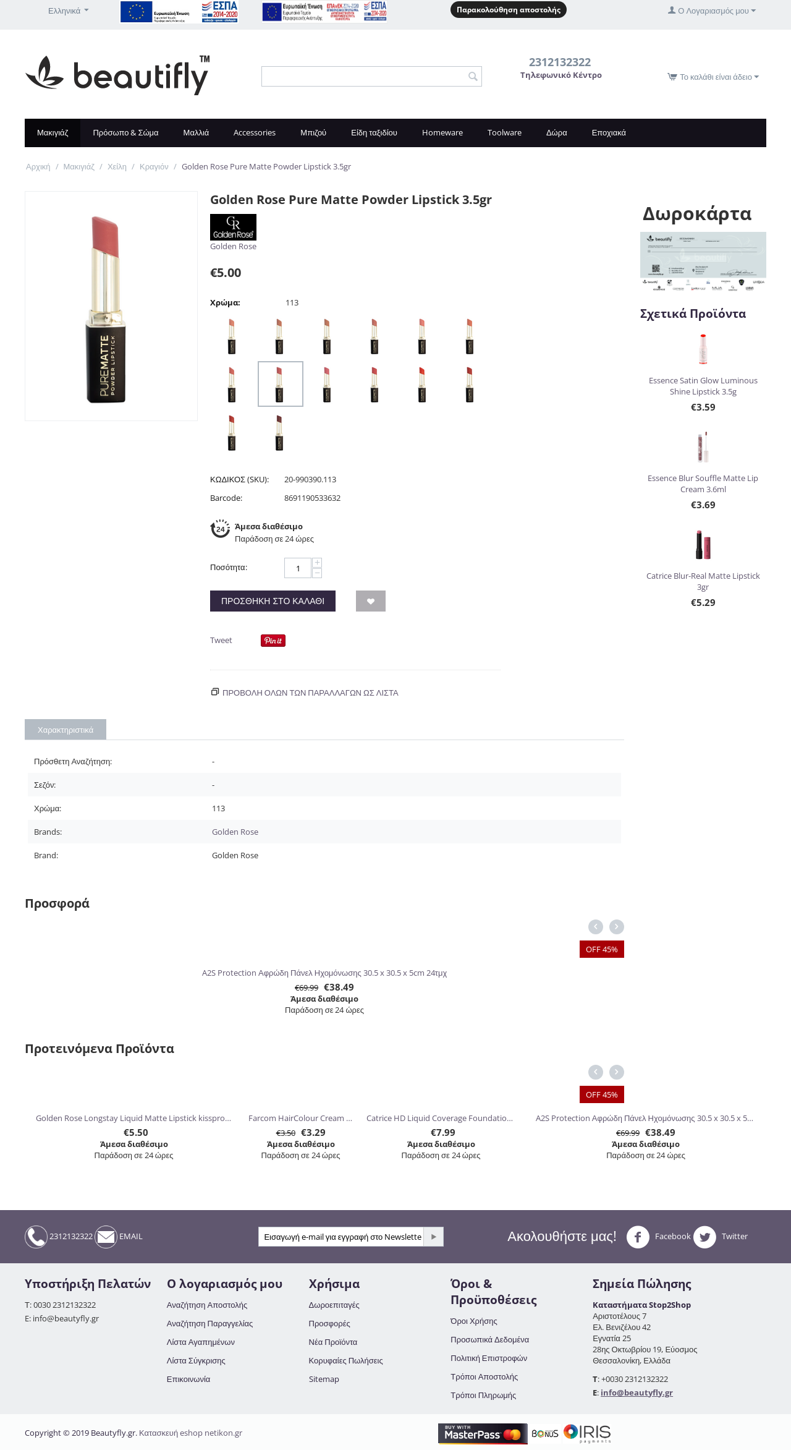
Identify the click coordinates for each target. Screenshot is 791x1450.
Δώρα (556, 132)
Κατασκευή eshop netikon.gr (190, 1432)
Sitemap (324, 1378)
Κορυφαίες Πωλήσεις (346, 1360)
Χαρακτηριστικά (65, 729)
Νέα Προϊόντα (333, 1341)
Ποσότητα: (228, 567)
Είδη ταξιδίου (374, 132)
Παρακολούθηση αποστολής (508, 9)
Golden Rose (233, 246)
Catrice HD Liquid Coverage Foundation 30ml (440, 1118)
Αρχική (38, 166)
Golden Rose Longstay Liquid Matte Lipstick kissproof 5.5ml (134, 1118)
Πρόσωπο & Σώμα (125, 132)
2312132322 (59, 1237)
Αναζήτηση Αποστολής (207, 1304)
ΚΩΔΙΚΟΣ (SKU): (239, 479)
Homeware (442, 132)
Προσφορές (329, 1323)
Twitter (720, 1237)
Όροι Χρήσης (473, 1320)
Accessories (255, 132)
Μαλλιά (196, 132)
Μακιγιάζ (52, 132)
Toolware (505, 132)
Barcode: (226, 497)
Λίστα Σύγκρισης (196, 1360)
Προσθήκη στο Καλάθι (272, 601)
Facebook (658, 1237)
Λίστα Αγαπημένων (201, 1341)
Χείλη (117, 166)
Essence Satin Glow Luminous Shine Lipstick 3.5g (703, 386)
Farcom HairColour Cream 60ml (300, 1118)
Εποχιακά (609, 132)
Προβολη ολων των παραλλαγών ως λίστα (310, 692)
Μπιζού (313, 132)
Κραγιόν (154, 166)
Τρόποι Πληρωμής (483, 1395)
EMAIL (119, 1237)
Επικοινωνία (189, 1378)
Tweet (221, 640)
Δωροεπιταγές (334, 1304)
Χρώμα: (225, 302)
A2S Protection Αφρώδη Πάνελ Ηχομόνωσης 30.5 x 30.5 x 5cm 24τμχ (324, 972)
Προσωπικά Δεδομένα (489, 1339)
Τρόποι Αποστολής (484, 1376)
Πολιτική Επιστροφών (488, 1357)
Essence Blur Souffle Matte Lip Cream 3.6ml (703, 483)
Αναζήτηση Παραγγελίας (210, 1323)
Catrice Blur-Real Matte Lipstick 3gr (703, 581)
